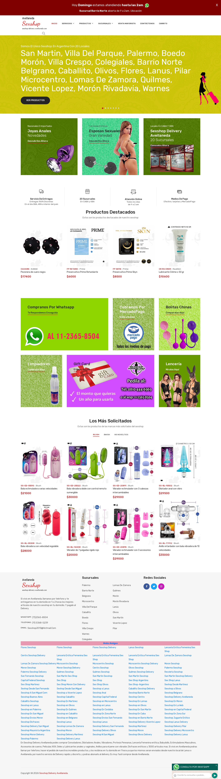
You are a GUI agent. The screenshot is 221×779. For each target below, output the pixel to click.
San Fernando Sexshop (32, 676)
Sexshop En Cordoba (103, 709)
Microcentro (88, 601)
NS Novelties (121, 434)
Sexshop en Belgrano (67, 718)
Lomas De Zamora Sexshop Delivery (38, 663)
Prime (82, 269)
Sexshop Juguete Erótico (177, 718)
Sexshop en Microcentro (105, 701)
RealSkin (177, 269)
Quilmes (117, 590)
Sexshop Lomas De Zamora (70, 726)
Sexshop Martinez (137, 726)
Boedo (85, 617)
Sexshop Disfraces (30, 722)
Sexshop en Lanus (30, 705)
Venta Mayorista (127, 23)
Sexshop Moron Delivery (32, 734)
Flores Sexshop (28, 647)
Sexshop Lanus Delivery (176, 722)
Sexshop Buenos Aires (32, 697)
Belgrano (86, 596)
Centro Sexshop (101, 667)
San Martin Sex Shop (67, 676)
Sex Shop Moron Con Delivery (71, 684)
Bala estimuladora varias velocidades (39, 488)
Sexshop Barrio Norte (139, 692)
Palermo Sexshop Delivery (34, 672)
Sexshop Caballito (66, 697)
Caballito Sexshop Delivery (142, 688)
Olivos (116, 612)
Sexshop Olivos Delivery (140, 734)
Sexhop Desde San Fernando (35, 688)
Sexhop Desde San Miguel (69, 688)
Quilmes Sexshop (65, 672)
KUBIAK (34, 269)
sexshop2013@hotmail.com (42, 628)
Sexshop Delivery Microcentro (179, 730)
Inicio (54, 23)
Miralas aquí (172, 370)
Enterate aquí (127, 317)
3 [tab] (108, 108)
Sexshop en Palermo (31, 709)
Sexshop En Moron (173, 701)
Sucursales (105, 23)
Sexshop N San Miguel (103, 734)
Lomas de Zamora (122, 585)
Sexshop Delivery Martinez (70, 734)
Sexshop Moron (64, 730)
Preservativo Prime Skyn (125, 272)
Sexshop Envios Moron (32, 718)
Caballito (86, 612)
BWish (107, 434)
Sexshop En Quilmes (67, 709)
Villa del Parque (89, 607)
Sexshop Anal (99, 692)
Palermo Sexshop (173, 667)
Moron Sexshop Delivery (68, 667)
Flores (85, 623)
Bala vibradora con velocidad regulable (39, 546)
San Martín (118, 617)
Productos (86, 23)
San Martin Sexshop (102, 676)
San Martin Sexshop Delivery (179, 676)
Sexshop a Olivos (173, 688)
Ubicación (136, 10)
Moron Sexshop (172, 663)
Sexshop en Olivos (66, 705)
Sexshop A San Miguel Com (34, 692)
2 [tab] (105, 108)
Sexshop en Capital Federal (178, 709)
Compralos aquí (36, 370)
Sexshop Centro (137, 697)
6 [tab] (115, 108)
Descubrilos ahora (38, 141)
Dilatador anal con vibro (170, 488)
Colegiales (87, 639)
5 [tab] (113, 108)
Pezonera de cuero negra (33, 272)
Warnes (85, 634)
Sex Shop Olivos (100, 684)
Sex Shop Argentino (138, 680)
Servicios (68, 23)
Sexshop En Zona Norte (104, 713)
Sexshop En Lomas (138, 701)
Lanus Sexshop (136, 647)
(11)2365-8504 (40, 617)
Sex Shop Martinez (30, 684)
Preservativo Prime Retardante (82, 272)
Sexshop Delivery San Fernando (108, 726)
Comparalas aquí (175, 313)
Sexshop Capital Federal (105, 697)
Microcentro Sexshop (67, 663)
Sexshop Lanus (64, 722)
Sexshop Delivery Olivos (104, 730)
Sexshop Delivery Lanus (176, 734)
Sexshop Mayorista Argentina (35, 730)
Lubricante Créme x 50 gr (171, 272)
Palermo (86, 585)
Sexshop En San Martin (140, 709)
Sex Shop (61, 680)
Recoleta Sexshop (174, 672)
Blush (96, 434)
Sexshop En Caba (137, 713)
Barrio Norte (88, 590)
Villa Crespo (87, 628)
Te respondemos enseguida (43, 313)
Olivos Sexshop (136, 667)
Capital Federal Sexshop (33, 680)
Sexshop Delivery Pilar (175, 726)
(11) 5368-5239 (40, 622)
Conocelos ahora (159, 145)
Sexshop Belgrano (173, 692)
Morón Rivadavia (121, 601)
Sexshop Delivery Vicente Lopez (144, 722)
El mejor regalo (82, 370)
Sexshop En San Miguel (32, 713)
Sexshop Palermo (29, 738)
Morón (116, 596)
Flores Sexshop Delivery (104, 647)
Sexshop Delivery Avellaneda (179, 697)
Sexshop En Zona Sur (175, 713)
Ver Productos (35, 100)
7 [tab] (118, 108)
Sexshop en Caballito (67, 713)
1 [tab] (102, 108)
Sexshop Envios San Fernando (107, 718)
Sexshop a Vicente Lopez (69, 692)
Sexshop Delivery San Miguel (35, 726)
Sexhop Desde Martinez (176, 684)
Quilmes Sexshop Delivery (141, 672)
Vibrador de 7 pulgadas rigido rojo (83, 550)
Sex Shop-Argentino (139, 684)
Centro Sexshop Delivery (33, 655)
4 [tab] (110, 108)
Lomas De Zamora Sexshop (178, 655)
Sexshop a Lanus (101, 688)
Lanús (116, 607)
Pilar (115, 628)
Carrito (163, 23)
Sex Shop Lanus (172, 680)
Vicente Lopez (120, 623)
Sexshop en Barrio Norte (141, 718)
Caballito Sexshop (30, 701)
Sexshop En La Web (174, 705)
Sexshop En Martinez (67, 701)
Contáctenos (147, 23)
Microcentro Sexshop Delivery (143, 663)
